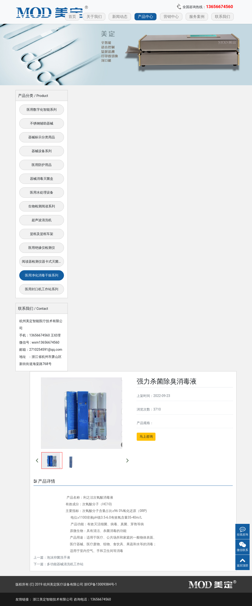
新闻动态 (119, 16)
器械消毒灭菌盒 (41, 178)
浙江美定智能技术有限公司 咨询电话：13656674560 (72, 599)
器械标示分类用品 (41, 137)
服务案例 (196, 16)
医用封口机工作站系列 (41, 289)
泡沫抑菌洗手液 (58, 557)
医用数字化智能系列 (42, 109)
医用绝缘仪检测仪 (41, 248)
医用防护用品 (42, 165)
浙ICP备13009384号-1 (100, 584)
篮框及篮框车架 (41, 234)
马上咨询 (146, 436)
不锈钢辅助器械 (41, 123)
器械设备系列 (42, 151)
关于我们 (94, 16)
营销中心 (171, 16)
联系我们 (222, 16)
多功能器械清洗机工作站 (65, 564)
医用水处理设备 (41, 192)
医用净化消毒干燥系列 (41, 275)
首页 (72, 16)
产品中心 (145, 16)
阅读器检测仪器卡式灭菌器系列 (43, 261)
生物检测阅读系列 (41, 206)
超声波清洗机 (42, 220)
